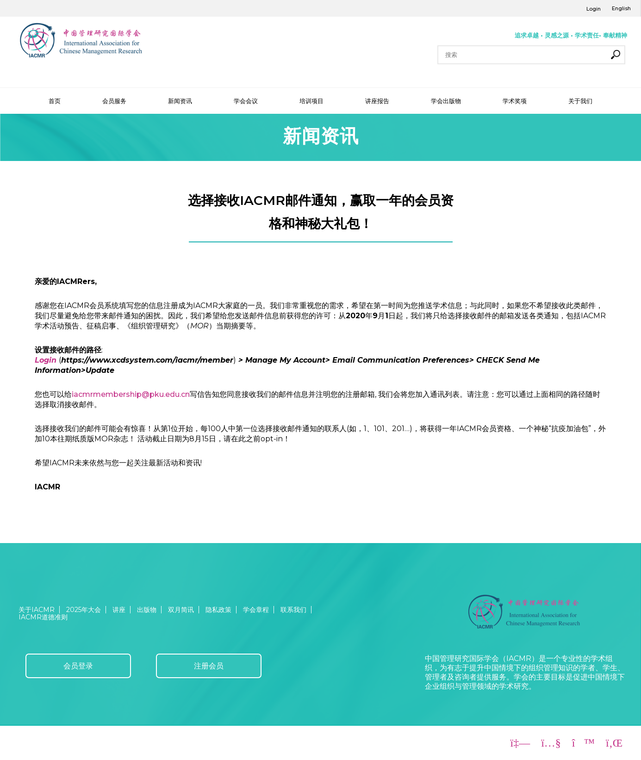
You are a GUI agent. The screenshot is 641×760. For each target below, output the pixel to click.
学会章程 (256, 610)
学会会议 (246, 101)
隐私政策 (218, 610)
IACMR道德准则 (43, 617)
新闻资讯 (180, 101)
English (621, 8)
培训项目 (311, 101)
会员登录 (78, 665)
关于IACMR (37, 610)
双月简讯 (181, 610)
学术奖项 (515, 101)
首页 (55, 101)
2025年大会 (83, 610)
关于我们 (580, 101)
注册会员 (209, 665)
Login (593, 9)
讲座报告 (377, 101)
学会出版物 (446, 101)
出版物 (146, 610)
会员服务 (114, 101)
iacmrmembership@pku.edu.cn (131, 394)
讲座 (118, 610)
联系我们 (293, 610)
